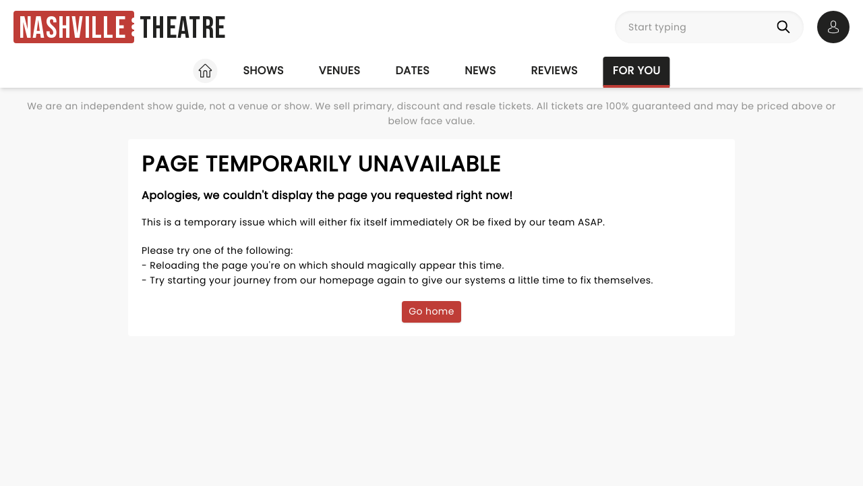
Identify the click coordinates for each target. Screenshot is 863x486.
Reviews (554, 70)
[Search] (786, 27)
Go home (431, 311)
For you (637, 70)
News (480, 70)
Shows (263, 70)
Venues (340, 70)
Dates (412, 70)
